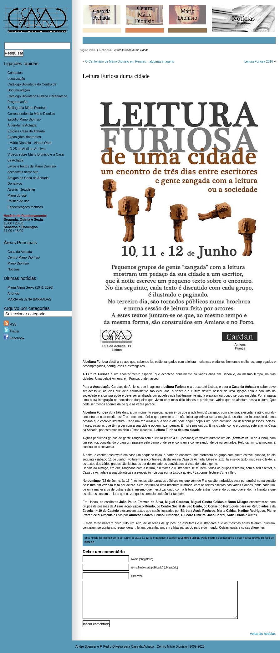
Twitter (11, 331)
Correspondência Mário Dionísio (31, 114)
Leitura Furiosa (190, 537)
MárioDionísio (187, 14)
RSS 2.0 (89, 542)
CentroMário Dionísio (144, 14)
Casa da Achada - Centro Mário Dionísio (159, 646)
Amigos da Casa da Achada (28, 178)
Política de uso (18, 201)
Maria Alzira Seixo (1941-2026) (30, 287)
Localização (16, 78)
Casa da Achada (20, 252)
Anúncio (14, 293)
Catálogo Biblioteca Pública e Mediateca (37, 96)
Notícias (14, 269)
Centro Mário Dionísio (24, 257)
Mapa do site (17, 195)
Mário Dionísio (18, 263)
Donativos (15, 183)
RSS (10, 324)
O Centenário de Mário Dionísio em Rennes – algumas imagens (129, 61)
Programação (18, 102)
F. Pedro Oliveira (111, 646)
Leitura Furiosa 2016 (258, 61)
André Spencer (85, 646)
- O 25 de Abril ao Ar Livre (27, 149)
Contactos (15, 73)
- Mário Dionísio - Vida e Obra (30, 143)
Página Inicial (87, 50)
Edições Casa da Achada (26, 131)
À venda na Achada (22, 125)
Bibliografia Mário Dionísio (27, 108)
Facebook (14, 338)
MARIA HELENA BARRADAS (29, 299)
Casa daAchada (101, 14)
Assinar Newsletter (21, 189)
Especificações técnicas (25, 207)
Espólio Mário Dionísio (24, 119)
